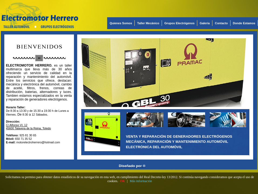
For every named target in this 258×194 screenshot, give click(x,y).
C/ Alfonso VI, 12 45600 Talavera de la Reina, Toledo (28, 126)
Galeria (205, 23)
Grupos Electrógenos (179, 23)
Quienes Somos (121, 23)
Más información (141, 181)
